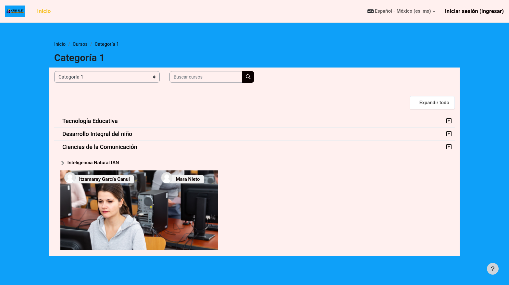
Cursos (80, 44)
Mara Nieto (188, 179)
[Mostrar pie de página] (493, 269)
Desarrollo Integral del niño (97, 134)
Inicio (60, 44)
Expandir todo (434, 103)
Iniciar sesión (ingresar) (474, 11)
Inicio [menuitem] (44, 11)
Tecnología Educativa (90, 121)
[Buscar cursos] (205, 77)
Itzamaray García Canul (104, 179)
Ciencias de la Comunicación (99, 147)
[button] (401, 11)
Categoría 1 (108, 44)
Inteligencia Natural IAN (93, 163)
